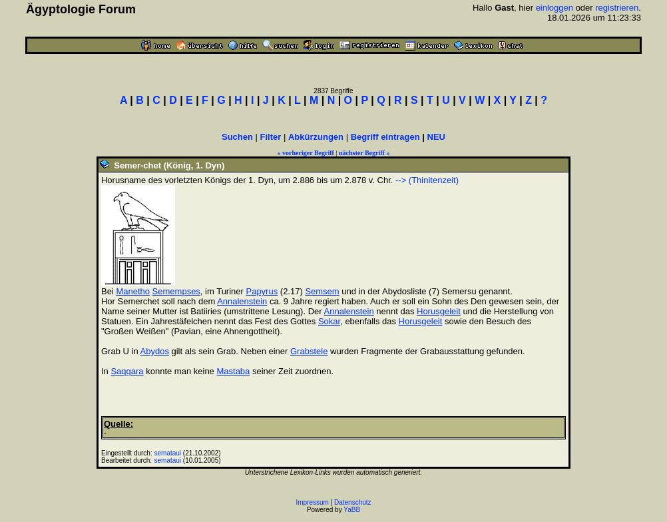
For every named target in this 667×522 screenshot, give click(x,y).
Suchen (237, 137)
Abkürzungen (315, 137)
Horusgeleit (439, 311)
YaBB (351, 509)
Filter (271, 137)
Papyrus (262, 291)
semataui (167, 453)
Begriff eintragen (385, 137)
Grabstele (309, 351)
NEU (436, 137)
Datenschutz (352, 502)
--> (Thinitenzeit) (427, 180)
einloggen (554, 8)
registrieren (616, 8)
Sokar (329, 321)
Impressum (312, 502)
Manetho (133, 291)
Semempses (176, 291)
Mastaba (233, 371)
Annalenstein (242, 301)
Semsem (322, 291)
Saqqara (127, 371)
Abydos (154, 351)
